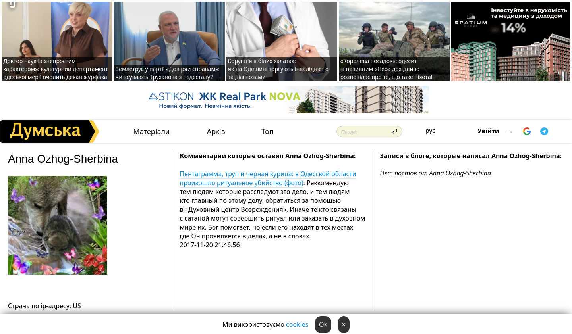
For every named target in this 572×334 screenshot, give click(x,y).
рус (430, 130)
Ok (323, 324)
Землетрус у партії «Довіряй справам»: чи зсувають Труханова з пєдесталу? (168, 73)
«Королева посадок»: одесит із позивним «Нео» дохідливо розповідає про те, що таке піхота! (386, 69)
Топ (267, 131)
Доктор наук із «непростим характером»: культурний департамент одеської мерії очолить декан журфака (55, 69)
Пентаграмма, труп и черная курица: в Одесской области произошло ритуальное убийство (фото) (268, 178)
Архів (216, 131)
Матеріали (151, 131)
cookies (297, 324)
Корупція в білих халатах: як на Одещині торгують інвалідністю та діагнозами (278, 69)
